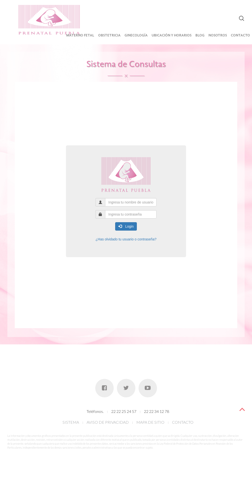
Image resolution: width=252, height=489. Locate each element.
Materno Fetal (80, 35)
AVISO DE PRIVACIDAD (108, 422)
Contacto (240, 35)
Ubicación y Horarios (171, 35)
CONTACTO (182, 422)
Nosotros (217, 35)
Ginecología (136, 35)
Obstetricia (109, 35)
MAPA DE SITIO (150, 422)
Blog (200, 35)
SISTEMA (71, 422)
